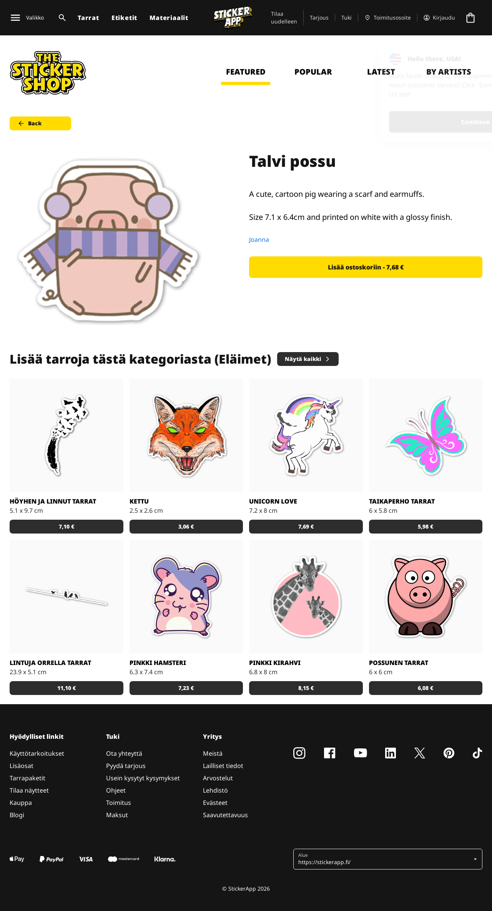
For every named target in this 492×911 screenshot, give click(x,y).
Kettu (139, 501)
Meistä (213, 753)
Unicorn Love (273, 501)
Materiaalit (169, 17)
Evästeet (215, 802)
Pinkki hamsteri (158, 662)
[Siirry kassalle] (470, 18)
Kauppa (21, 802)
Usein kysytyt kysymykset (143, 778)
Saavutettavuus (225, 815)
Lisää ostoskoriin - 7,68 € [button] (366, 267)
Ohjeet (116, 790)
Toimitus (118, 802)
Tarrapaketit (27, 778)
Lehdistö (215, 790)
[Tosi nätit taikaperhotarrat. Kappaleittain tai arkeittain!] (426, 435)
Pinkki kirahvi (275, 662)
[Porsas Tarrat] (426, 596)
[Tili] (439, 18)
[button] (385, 859)
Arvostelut (218, 778)
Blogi (17, 815)
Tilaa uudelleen (284, 17)
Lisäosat (21, 765)
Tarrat (88, 17)
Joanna (259, 239)
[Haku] (60, 17)
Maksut (117, 815)
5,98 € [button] (425, 526)
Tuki (346, 17)
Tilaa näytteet (29, 790)
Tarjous (319, 17)
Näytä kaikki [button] (308, 358)
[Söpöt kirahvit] (306, 596)
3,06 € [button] (186, 526)
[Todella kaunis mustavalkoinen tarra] (66, 435)
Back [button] (29, 123)
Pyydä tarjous (126, 765)
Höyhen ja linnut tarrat (53, 501)
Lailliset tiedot (223, 765)
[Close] (468, 59)
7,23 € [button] (186, 688)
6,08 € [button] (425, 688)
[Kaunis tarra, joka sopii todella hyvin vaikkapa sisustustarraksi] (66, 596)
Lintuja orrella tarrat (50, 662)
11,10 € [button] (66, 688)
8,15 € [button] (306, 688)
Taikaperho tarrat (402, 501)
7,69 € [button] (306, 526)
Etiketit (124, 17)
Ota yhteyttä (124, 753)
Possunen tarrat (398, 662)
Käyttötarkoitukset (37, 753)
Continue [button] (388, 122)
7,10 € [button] (66, 526)
